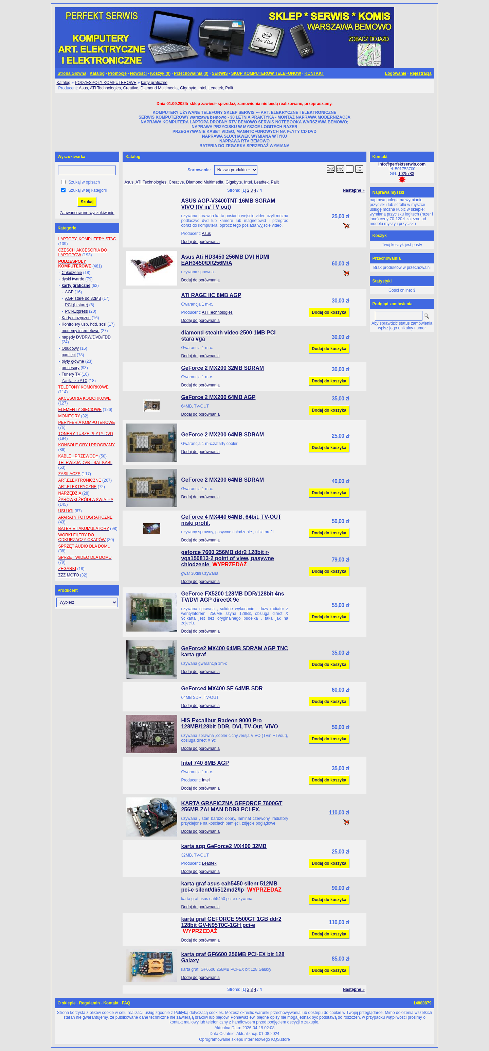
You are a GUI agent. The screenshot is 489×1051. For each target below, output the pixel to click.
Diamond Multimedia (159, 88)
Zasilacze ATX (74, 380)
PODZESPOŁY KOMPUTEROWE (105, 82)
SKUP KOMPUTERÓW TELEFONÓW (266, 73)
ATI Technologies (105, 88)
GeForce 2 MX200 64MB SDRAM (222, 434)
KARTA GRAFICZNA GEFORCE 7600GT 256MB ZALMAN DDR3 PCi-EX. (231, 806)
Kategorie (66, 228)
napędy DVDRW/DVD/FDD (85, 337)
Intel (202, 88)
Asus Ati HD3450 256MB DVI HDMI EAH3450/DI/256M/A (225, 260)
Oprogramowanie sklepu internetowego (234, 1039)
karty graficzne (154, 82)
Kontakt (111, 1003)
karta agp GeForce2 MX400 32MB (224, 846)
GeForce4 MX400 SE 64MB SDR (221, 688)
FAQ (126, 1003)
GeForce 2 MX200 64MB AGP (218, 397)
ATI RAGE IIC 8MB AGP (211, 295)
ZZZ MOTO (68, 575)
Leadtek (216, 88)
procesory (70, 367)
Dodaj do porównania (200, 241)
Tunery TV (70, 374)
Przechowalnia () (191, 73)
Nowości (138, 73)
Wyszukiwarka (71, 156)
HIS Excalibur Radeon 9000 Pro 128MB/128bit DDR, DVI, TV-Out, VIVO (229, 723)
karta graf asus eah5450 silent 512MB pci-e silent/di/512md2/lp (229, 887)
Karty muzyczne (75, 317)
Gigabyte (188, 88)
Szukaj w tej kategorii (87, 190)
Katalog (97, 73)
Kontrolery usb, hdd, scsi (83, 324)
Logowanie (395, 73)
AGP (69, 292)
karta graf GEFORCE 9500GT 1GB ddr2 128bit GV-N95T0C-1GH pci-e (231, 922)
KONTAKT (314, 73)
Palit (229, 88)
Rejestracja (421, 73)
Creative (130, 88)
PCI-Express (76, 311)
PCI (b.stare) (76, 305)
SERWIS (220, 73)
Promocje (117, 73)
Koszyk (380, 235)
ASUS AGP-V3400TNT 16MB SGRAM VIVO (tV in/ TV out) (228, 204)
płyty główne (72, 361)
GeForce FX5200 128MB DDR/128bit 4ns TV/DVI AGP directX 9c (232, 597)
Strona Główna (71, 73)
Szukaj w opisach (84, 182)
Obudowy (70, 348)
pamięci (68, 354)
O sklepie (66, 1003)
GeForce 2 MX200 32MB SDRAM (222, 368)
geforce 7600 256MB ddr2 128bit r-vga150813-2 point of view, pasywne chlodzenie (227, 558)
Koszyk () (160, 73)
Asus (83, 88)
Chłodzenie (71, 272)
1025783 (406, 173)
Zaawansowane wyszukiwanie (87, 212)
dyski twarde (72, 279)
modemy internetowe (80, 330)
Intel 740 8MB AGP (205, 763)
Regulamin (89, 1003)
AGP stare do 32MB (83, 298)
